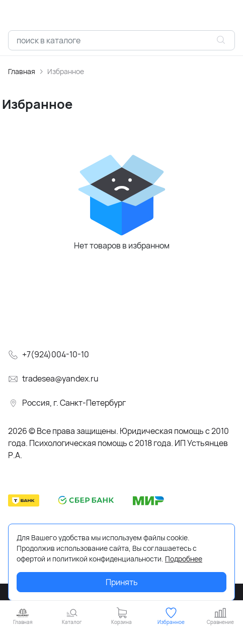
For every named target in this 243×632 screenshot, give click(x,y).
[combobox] (121, 40)
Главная (21, 71)
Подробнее (183, 558)
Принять (122, 582)
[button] (72, 616)
